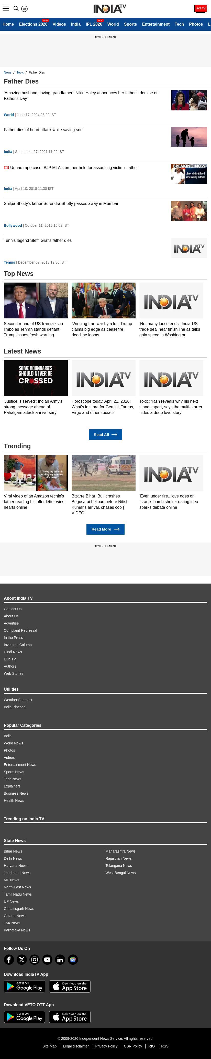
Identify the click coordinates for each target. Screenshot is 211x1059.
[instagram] (34, 959)
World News (13, 743)
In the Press (13, 638)
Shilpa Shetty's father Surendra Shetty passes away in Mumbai (61, 203)
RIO (151, 1046)
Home (8, 24)
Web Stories (13, 673)
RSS (165, 1046)
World (113, 24)
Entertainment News (20, 765)
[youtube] (47, 959)
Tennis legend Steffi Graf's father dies (38, 240)
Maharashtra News (121, 851)
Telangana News (119, 866)
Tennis (9, 262)
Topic (20, 72)
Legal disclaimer (76, 1046)
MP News (11, 880)
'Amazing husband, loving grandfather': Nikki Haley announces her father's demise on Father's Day (81, 96)
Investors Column (18, 645)
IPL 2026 (94, 24)
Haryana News (15, 866)
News (8, 72)
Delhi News (13, 858)
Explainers (12, 786)
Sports (130, 24)
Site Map (49, 1046)
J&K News (12, 923)
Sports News (14, 772)
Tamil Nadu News (18, 894)
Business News (16, 793)
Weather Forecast (18, 700)
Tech (179, 24)
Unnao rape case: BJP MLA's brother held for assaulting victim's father (71, 167)
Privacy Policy (106, 1046)
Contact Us (12, 609)
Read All (105, 435)
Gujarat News (15, 916)
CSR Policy (133, 1046)
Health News (14, 800)
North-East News (17, 887)
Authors (10, 666)
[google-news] (73, 959)
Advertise (11, 623)
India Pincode (15, 707)
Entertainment (156, 24)
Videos (59, 24)
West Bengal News (121, 873)
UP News (11, 901)
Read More (105, 529)
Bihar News (13, 851)
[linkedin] (60, 959)
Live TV (10, 659)
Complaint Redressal (20, 630)
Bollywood (13, 225)
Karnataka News (17, 930)
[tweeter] (22, 959)
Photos (196, 24)
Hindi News (13, 652)
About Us (11, 616)
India (76, 24)
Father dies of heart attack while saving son (43, 130)
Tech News (12, 779)
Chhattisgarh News (19, 909)
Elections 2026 (33, 24)
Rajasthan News (119, 858)
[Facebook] (9, 959)
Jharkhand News (17, 873)
